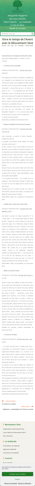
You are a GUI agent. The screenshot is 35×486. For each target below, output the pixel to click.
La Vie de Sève (17, 25)
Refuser (17, 479)
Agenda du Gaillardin (9, 449)
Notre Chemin (10, 22)
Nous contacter (8, 462)
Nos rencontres (8, 436)
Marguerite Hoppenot (17, 15)
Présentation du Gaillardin (11, 446)
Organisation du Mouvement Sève (13, 429)
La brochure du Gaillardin (11, 453)
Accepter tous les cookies (17, 474)
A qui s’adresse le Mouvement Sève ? (14, 432)
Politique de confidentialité (10, 483)
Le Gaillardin (25, 22)
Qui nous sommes (17, 19)
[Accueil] (4, 45)
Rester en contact (17, 28)
